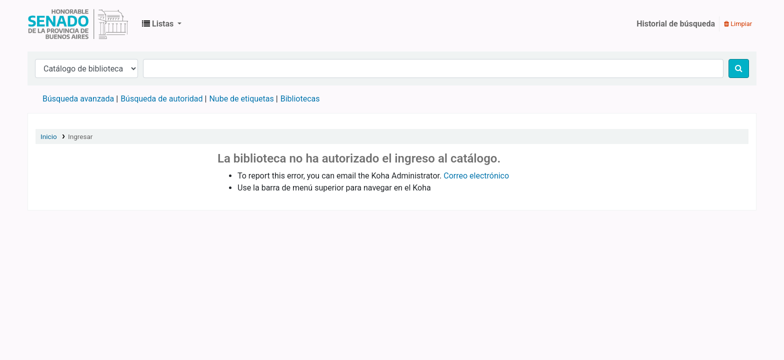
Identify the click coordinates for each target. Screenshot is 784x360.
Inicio (48, 136)
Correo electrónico (476, 175)
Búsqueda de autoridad (161, 99)
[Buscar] (738, 68)
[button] (162, 24)
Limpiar (738, 24)
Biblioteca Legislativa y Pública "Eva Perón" (78, 24)
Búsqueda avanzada (78, 99)
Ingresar (80, 136)
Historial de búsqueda (675, 23)
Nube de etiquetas (241, 99)
